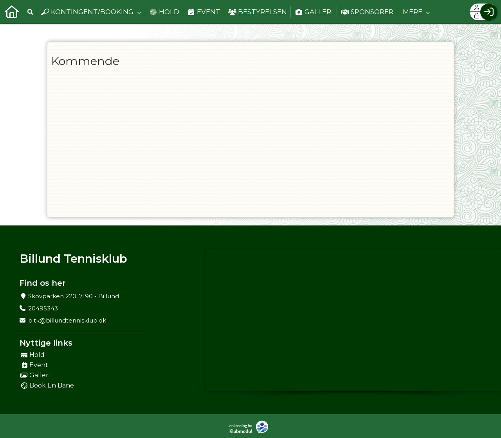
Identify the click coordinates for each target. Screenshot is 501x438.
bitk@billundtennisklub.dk (67, 320)
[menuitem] (11, 11)
